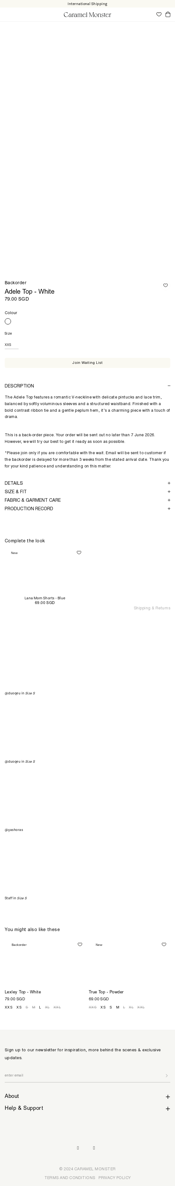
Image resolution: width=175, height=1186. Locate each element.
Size (8, 333)
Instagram (78, 1148)
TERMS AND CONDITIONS (69, 1177)
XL (47, 1007)
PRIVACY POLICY (115, 1177)
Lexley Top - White (23, 993)
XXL (57, 1007)
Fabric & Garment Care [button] (87, 500)
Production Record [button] (87, 508)
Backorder (15, 283)
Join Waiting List (87, 362)
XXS (9, 1007)
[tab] (87, 385)
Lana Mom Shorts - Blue (45, 598)
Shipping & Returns (152, 608)
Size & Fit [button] (87, 491)
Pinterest (94, 1148)
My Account (150, 14)
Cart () (168, 14)
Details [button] (87, 483)
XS (19, 1007)
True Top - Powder (106, 993)
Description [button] (87, 385)
